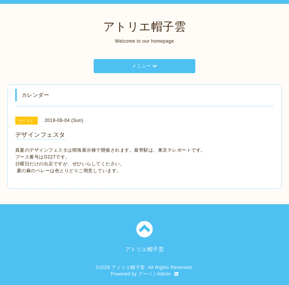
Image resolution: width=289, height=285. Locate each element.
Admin (164, 274)
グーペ (145, 274)
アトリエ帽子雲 (144, 26)
